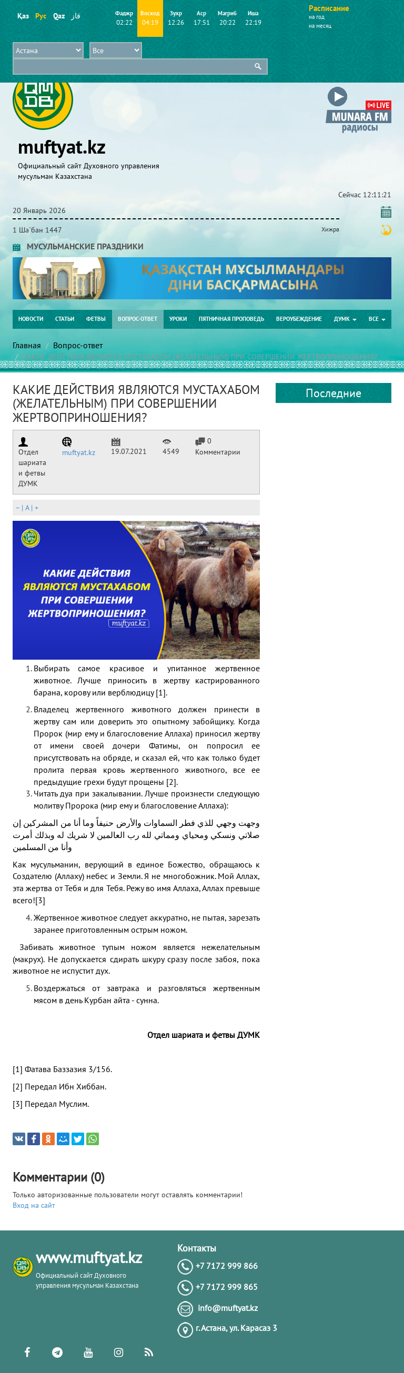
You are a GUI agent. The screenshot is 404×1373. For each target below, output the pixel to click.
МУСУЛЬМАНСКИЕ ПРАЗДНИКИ (78, 246)
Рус (40, 16)
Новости (30, 318)
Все (377, 318)
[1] (161, 692)
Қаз (22, 16)
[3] (40, 900)
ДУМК (345, 318)
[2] (171, 781)
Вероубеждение (299, 318)
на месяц (320, 25)
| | (26, 507)
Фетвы (96, 318)
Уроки (178, 318)
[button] (358, 88)
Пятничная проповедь (231, 318)
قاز (75, 16)
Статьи (64, 318)
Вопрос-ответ (137, 318)
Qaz (58, 16)
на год (317, 17)
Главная (27, 345)
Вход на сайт (34, 1205)
